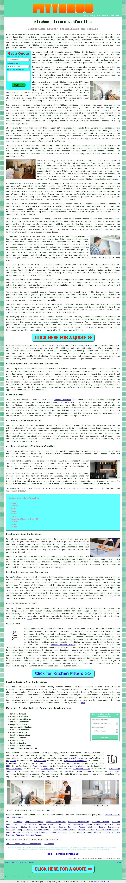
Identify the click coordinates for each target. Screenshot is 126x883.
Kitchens (17, 822)
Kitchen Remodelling (78, 822)
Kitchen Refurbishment (107, 830)
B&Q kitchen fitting (61, 639)
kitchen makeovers (49, 647)
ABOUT (98, 16)
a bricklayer (47, 769)
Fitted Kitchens (87, 827)
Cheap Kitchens (24, 830)
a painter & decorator (75, 761)
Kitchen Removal (42, 830)
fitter (20, 244)
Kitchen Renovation (73, 824)
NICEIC (9, 310)
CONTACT (105, 16)
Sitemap (7, 862)
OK (108, 882)
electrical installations (78, 771)
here (83, 703)
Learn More (99, 882)
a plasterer (40, 761)
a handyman (11, 763)
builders (76, 763)
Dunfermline (58, 346)
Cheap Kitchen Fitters (64, 830)
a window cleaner (77, 766)
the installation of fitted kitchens (78, 632)
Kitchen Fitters (100, 822)
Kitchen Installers (109, 827)
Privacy (118, 862)
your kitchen (33, 45)
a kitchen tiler (81, 769)
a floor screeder (39, 766)
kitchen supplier (62, 400)
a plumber (41, 771)
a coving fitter (44, 763)
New (26, 862)
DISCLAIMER (115, 16)
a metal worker (76, 758)
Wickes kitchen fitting (83, 634)
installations (102, 265)
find (14, 687)
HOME (84, 16)
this (29, 619)
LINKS (91, 16)
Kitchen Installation (50, 824)
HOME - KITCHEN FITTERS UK (63, 854)
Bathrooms (49, 844)
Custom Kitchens (94, 824)
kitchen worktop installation (105, 639)
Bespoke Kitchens (34, 822)
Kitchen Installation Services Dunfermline (39, 708)
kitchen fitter (72, 52)
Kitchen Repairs (77, 832)
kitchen (46, 212)
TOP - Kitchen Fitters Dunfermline (23, 844)
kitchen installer (58, 252)
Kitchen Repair (48, 827)
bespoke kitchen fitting (63, 645)
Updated (31, 862)
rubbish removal (14, 769)
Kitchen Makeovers (55, 822)
